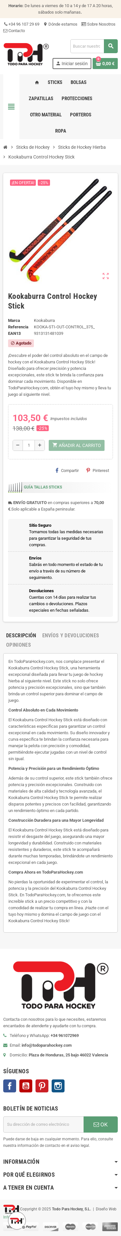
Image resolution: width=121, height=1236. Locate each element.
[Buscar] (93, 46)
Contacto (14, 30)
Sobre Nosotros (98, 24)
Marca (14, 320)
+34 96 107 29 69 (21, 24)
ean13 (14, 333)
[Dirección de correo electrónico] (43, 1124)
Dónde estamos (60, 24)
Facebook (9, 1085)
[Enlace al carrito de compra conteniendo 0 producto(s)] (105, 63)
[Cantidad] (29, 445)
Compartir (67, 470)
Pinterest (97, 470)
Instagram (58, 1085)
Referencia (18, 326)
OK (101, 1124)
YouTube (25, 1085)
